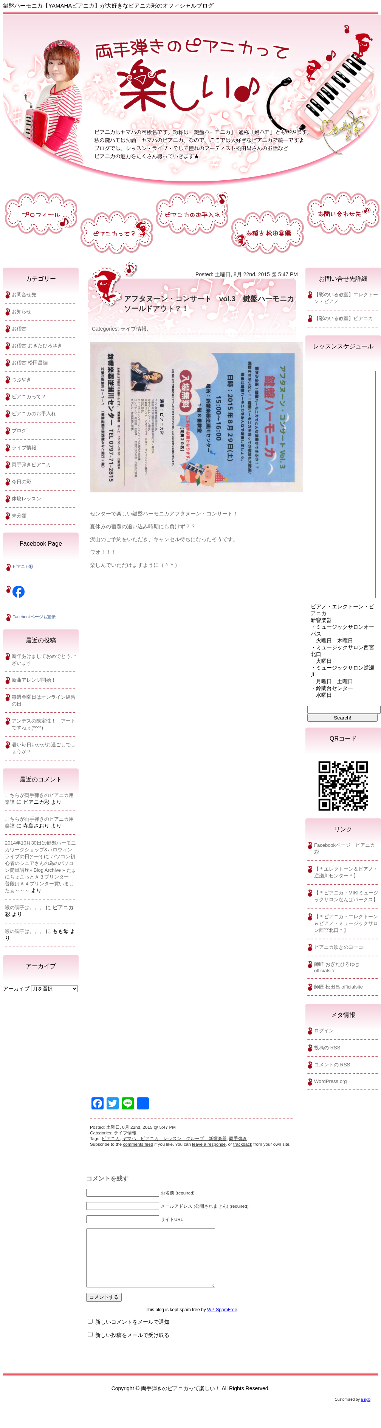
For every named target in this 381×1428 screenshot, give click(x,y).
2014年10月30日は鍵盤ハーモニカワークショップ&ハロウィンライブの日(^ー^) (40, 849)
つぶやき (21, 379)
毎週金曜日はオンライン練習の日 (44, 700)
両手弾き (238, 1138)
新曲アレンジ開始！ (34, 680)
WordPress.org (330, 1081)
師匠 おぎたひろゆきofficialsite (337, 967)
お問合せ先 (24, 294)
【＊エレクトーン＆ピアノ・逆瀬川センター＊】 (346, 872)
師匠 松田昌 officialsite (338, 987)
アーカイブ (16, 989)
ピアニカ (111, 1138)
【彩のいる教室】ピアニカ (343, 318)
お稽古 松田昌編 (30, 362)
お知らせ (21, 311)
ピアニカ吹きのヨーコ (338, 947)
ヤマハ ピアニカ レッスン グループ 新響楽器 (174, 1138)
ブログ (19, 430)
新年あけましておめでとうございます (44, 659)
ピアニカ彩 (22, 566)
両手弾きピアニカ (31, 464)
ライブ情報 (24, 447)
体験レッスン (26, 498)
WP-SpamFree (222, 1321)
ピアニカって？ (29, 396)
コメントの (332, 1065)
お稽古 (19, 328)
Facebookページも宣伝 (34, 616)
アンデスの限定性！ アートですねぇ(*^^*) (44, 724)
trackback (242, 1144)
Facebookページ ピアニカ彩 (344, 848)
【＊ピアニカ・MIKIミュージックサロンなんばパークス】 (346, 896)
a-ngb (365, 1411)
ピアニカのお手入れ (34, 413)
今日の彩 (21, 481)
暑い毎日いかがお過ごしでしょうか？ (44, 748)
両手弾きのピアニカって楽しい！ (192, 94)
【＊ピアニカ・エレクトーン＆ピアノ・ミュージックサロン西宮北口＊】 (346, 923)
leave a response (209, 1144)
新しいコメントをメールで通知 (132, 1333)
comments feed (138, 1144)
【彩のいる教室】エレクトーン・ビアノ (346, 298)
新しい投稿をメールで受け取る (132, 1346)
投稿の (327, 1048)
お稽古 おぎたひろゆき (37, 345)
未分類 (19, 515)
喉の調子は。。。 (24, 907)
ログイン (324, 1030)
